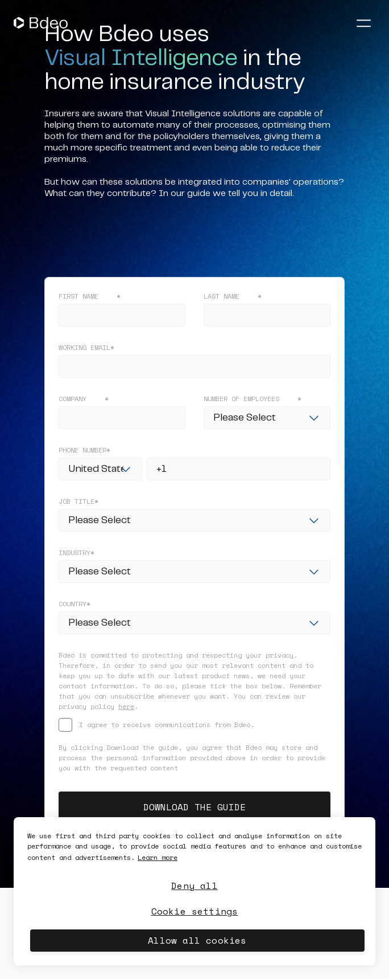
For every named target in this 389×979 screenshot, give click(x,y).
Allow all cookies (197, 940)
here (126, 706)
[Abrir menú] (363, 23)
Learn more (157, 857)
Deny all (194, 885)
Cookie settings (194, 911)
